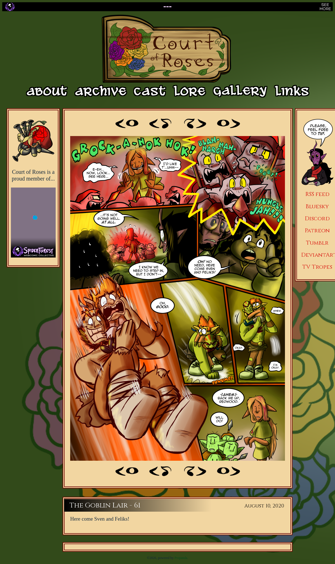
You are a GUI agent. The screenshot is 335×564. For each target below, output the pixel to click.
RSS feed (317, 194)
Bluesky (317, 206)
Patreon (317, 230)
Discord (317, 218)
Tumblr (317, 243)
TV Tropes (317, 267)
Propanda (180, 558)
